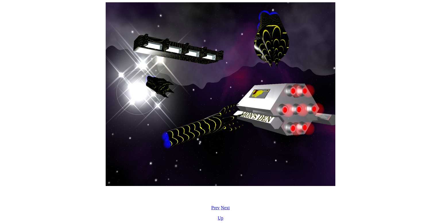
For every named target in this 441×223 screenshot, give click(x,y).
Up (220, 218)
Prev (215, 207)
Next (225, 207)
